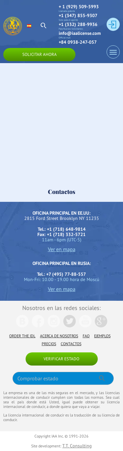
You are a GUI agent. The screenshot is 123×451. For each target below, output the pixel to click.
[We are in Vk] (22, 326)
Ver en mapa (61, 249)
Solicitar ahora (39, 54)
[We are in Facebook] (38, 326)
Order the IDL (22, 335)
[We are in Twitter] (69, 326)
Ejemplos (102, 335)
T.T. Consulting (77, 446)
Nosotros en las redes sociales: (61, 308)
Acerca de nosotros (59, 335)
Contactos (71, 343)
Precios (49, 343)
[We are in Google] (101, 326)
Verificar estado (61, 359)
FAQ (86, 335)
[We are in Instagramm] (54, 326)
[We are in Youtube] (85, 326)
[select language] (32, 25)
